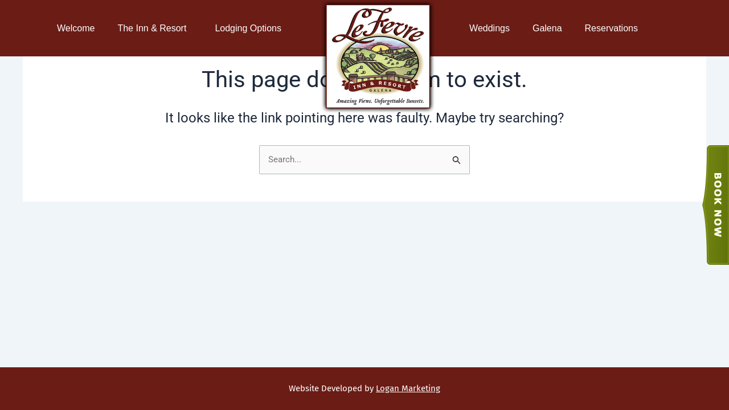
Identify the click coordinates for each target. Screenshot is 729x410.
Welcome (76, 28)
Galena (547, 28)
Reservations (614, 28)
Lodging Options (251, 28)
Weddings (489, 28)
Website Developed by (364, 388)
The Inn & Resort (154, 28)
